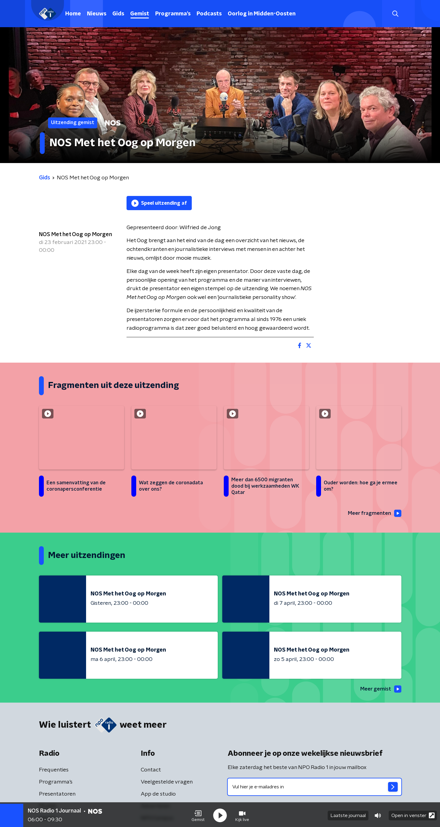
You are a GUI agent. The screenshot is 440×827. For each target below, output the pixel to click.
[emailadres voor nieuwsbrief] (314, 787)
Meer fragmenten (373, 513)
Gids (118, 14)
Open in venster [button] (413, 814)
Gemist (139, 14)
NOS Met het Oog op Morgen (75, 234)
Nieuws (96, 14)
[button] (198, 814)
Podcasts (209, 14)
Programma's (173, 14)
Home (73, 14)
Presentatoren (57, 794)
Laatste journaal (348, 814)
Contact (151, 770)
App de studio (158, 794)
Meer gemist (379, 689)
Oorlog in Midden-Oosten (262, 14)
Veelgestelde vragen (167, 782)
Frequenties (54, 770)
